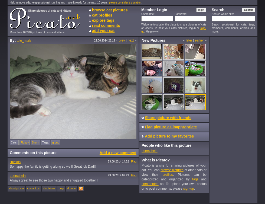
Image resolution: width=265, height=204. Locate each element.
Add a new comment (118, 153)
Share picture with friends (168, 118)
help (61, 188)
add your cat (103, 30)
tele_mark (24, 41)
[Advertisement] (233, 119)
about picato (16, 188)
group (55, 142)
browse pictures (172, 170)
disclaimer (49, 188)
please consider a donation (125, 2)
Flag (133, 161)
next (130, 40)
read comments (106, 25)
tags (195, 179)
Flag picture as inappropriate (171, 127)
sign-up (188, 188)
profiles (167, 175)
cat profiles (102, 15)
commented (150, 184)
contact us (33, 188)
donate (71, 188)
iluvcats (15, 162)
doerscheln (18, 176)
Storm (35, 142)
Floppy (25, 142)
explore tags (103, 20)
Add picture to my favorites (169, 136)
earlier (199, 40)
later (189, 40)
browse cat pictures (110, 10)
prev (122, 40)
